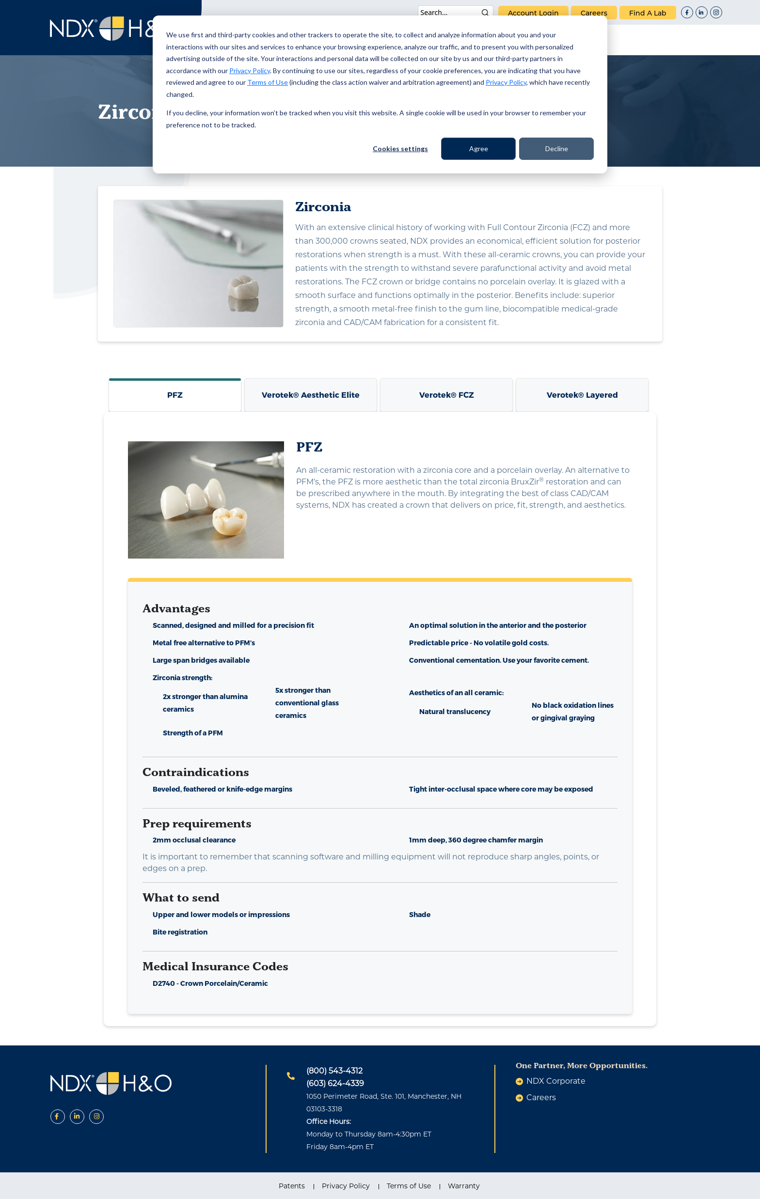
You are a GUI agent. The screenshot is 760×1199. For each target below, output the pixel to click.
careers (594, 13)
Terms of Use (267, 82)
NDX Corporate (556, 1081)
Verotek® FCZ (446, 394)
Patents (292, 1186)
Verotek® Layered (582, 394)
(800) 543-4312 (334, 1070)
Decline (556, 148)
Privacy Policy (249, 70)
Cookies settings (400, 148)
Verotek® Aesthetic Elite (311, 394)
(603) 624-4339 (335, 1083)
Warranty (464, 1186)
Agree (478, 148)
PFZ (175, 394)
